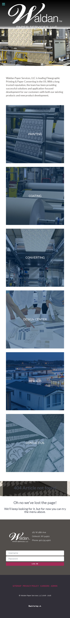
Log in (35, 564)
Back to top (35, 606)
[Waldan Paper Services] (35, 15)
